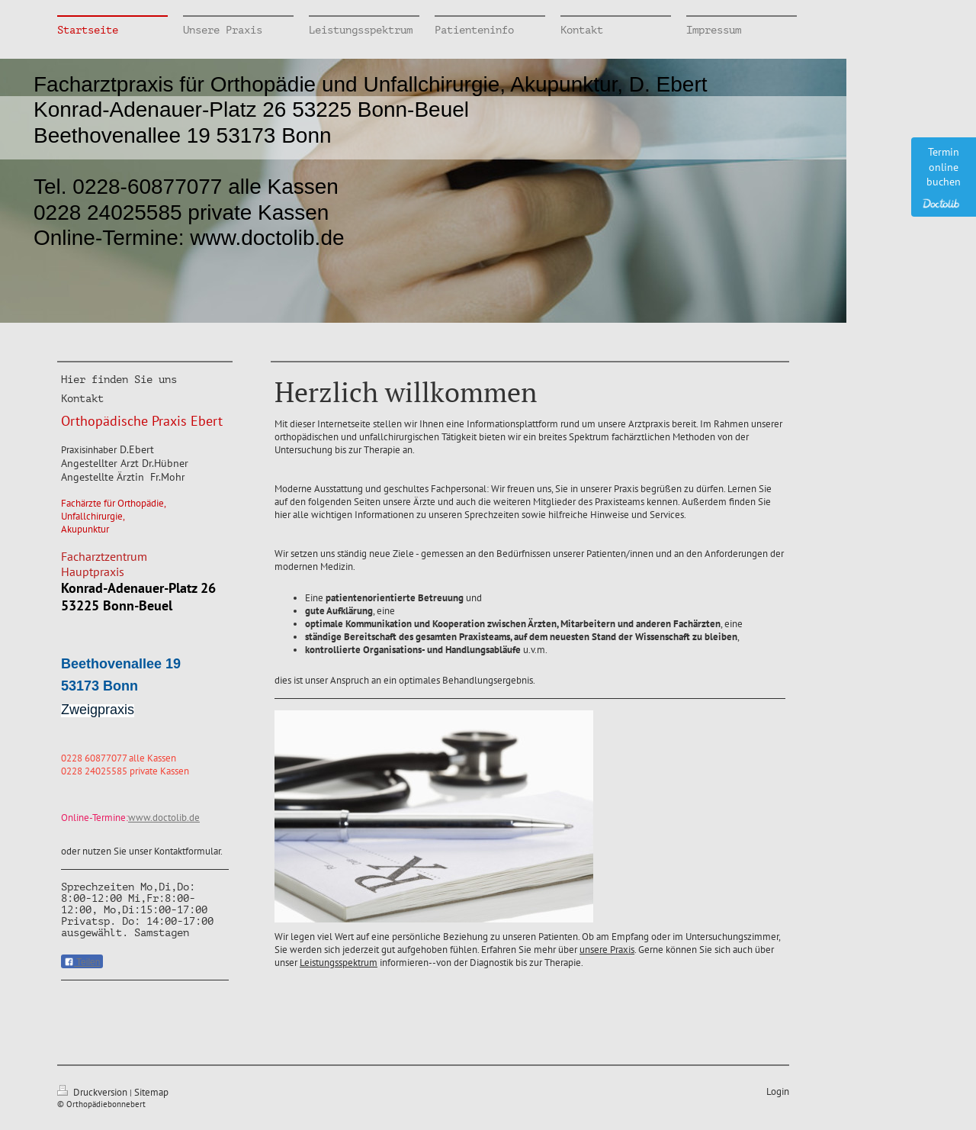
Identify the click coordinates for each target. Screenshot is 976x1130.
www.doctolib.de (164, 817)
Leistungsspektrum (338, 962)
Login (777, 1091)
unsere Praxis (607, 949)
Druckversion (93, 1092)
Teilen (82, 962)
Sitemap (151, 1092)
